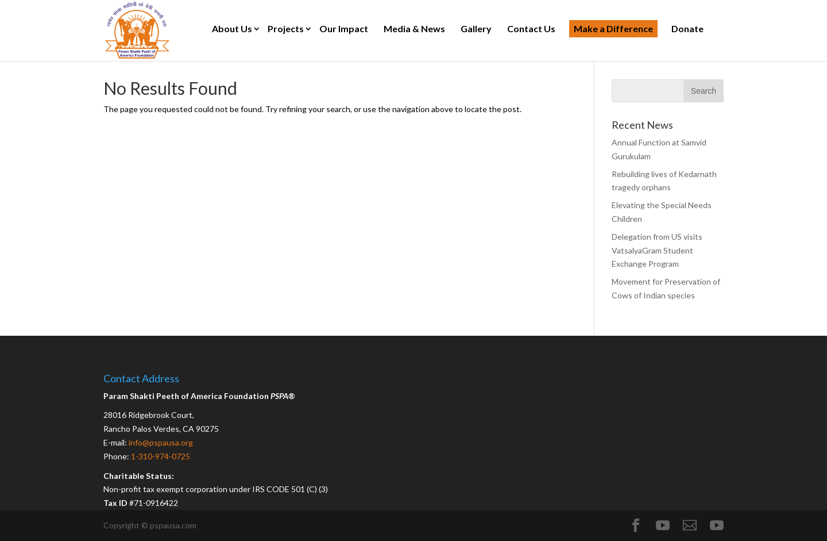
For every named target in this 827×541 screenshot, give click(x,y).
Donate (687, 28)
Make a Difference (613, 28)
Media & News (414, 28)
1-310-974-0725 (160, 456)
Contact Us (531, 28)
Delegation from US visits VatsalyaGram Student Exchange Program (657, 250)
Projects (286, 28)
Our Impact (343, 28)
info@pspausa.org (161, 442)
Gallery (476, 28)
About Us (232, 28)
